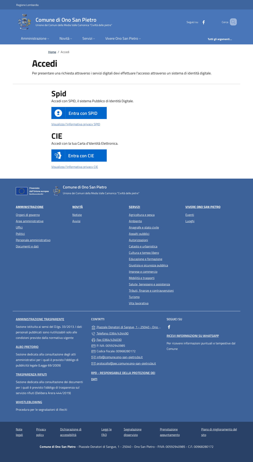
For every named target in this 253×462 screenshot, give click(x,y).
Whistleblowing (29, 402)
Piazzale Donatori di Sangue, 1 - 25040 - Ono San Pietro (126, 327)
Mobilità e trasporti (142, 278)
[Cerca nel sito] (232, 22)
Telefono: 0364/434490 (109, 333)
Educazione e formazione (145, 259)
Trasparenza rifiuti (31, 374)
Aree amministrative (29, 221)
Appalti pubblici (139, 233)
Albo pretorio (27, 346)
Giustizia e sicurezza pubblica (148, 265)
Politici (20, 233)
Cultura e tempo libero (144, 252)
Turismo (134, 296)
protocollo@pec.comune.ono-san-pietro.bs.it (123, 363)
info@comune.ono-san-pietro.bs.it (117, 357)
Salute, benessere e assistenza (149, 284)
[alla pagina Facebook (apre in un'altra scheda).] (198, 21)
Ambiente (135, 221)
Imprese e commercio (143, 271)
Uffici (19, 227)
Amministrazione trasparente (40, 319)
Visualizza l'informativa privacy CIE (74, 166)
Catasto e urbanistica (143, 246)
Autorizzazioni (138, 240)
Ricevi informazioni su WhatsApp (193, 335)
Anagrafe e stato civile (144, 227)
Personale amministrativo (33, 240)
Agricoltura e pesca (142, 214)
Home (52, 52)
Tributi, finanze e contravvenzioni (151, 290)
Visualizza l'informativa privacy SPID (75, 124)
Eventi (189, 214)
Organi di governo (28, 214)
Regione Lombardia (27, 5)
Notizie (77, 214)
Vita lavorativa (138, 303)
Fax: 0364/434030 (106, 339)
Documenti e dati (27, 246)
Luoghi (189, 221)
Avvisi (76, 221)
